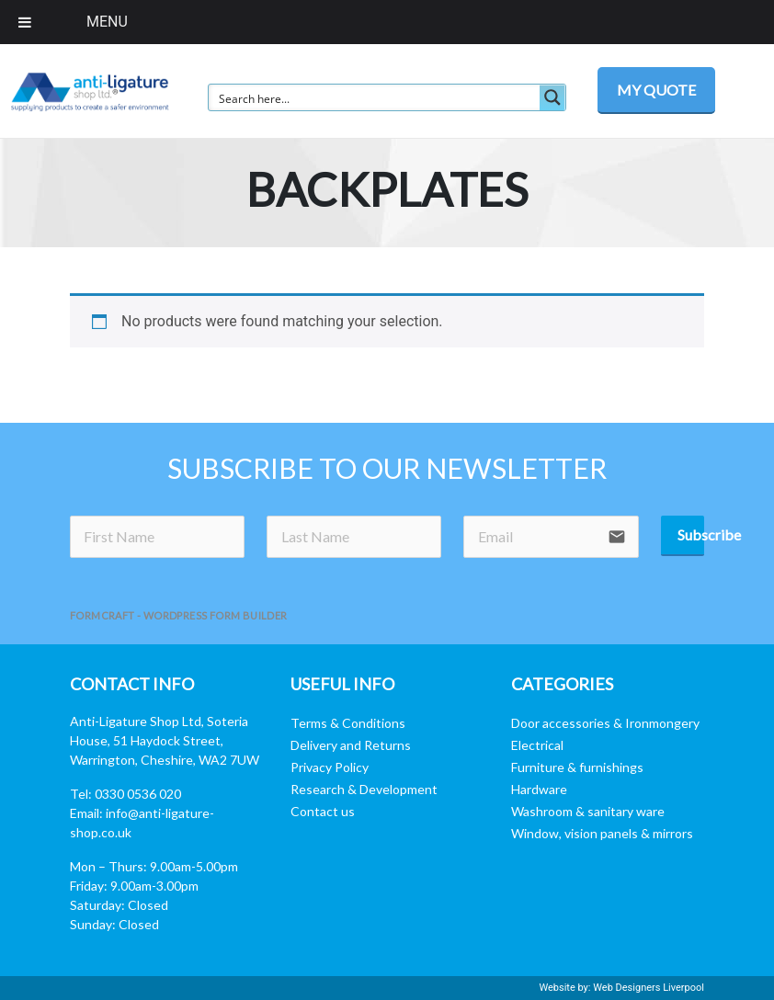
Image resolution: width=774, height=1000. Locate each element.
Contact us (322, 811)
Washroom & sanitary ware (588, 811)
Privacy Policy (329, 767)
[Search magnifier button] (552, 97)
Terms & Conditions (347, 723)
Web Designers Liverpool (648, 988)
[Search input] (375, 97)
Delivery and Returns (350, 745)
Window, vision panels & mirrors (602, 833)
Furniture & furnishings (577, 767)
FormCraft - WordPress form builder (179, 615)
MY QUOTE (656, 89)
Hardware (539, 789)
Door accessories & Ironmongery (605, 723)
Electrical (537, 745)
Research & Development (364, 789)
